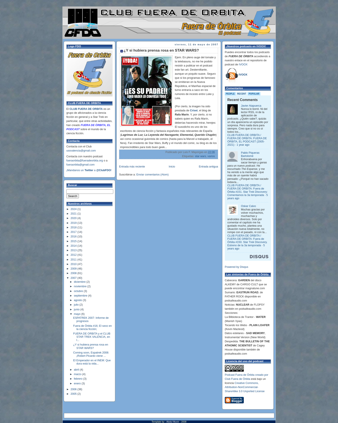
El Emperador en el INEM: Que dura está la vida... (92, 362)
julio (77, 304)
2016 (74, 236)
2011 (74, 259)
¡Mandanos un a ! (89, 170)
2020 (74, 218)
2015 (74, 241)
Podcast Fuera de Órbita (239, 374)
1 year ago (243, 144)
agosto (78, 300)
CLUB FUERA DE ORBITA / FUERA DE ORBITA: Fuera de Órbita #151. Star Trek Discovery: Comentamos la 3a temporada (247, 190)
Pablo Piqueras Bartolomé (250, 154)
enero (78, 383)
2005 (74, 393)
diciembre (80, 281)
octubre (79, 291)
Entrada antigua (208, 166)
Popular (254, 94)
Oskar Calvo (248, 206)
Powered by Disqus (236, 266)
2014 (74, 245)
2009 (74, 268)
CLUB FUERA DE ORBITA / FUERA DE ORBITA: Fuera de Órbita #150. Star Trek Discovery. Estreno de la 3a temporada (247, 240)
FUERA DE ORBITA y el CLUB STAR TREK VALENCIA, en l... (91, 337)
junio (77, 309)
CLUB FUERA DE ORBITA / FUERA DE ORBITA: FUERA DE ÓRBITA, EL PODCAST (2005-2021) (247, 140)
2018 (74, 227)
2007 (74, 277)
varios (211, 156)
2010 (74, 264)
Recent (241, 94)
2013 (74, 250)
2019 (74, 222)
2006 (74, 389)
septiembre (81, 295)
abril (77, 369)
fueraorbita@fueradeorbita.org (84, 160)
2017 (74, 232)
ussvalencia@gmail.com (81, 150)
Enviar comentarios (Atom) (152, 174)
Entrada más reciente (132, 166)
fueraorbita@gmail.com (80, 164)
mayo (77, 314)
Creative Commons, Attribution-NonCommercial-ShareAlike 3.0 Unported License (245, 387)
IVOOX (243, 64)
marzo (78, 374)
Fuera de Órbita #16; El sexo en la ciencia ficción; (92, 327)
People (230, 94)
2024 (74, 209)
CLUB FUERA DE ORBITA (86, 108)
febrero (78, 378)
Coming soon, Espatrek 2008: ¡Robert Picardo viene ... (91, 354)
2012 (74, 254)
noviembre (80, 286)
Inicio (172, 166)
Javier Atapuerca (251, 105)
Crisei (194, 110)
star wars (200, 156)
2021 (74, 213)
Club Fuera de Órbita (237, 378)
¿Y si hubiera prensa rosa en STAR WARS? (90, 346)
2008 (74, 273)
